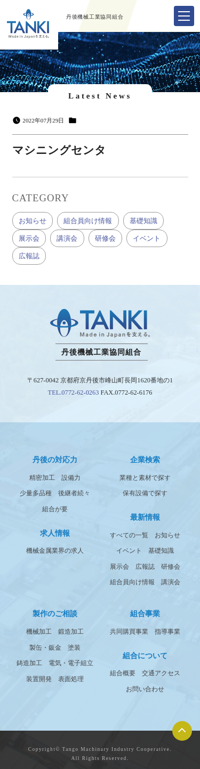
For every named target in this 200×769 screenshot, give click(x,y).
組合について (145, 655)
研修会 (105, 238)
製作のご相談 (55, 613)
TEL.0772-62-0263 (73, 392)
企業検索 (145, 459)
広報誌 (29, 256)
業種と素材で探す (145, 477)
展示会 (29, 238)
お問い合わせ (145, 689)
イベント (147, 238)
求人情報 (55, 533)
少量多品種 (36, 493)
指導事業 (167, 631)
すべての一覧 (129, 535)
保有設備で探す (145, 493)
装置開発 (39, 679)
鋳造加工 (29, 663)
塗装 (74, 647)
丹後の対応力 (55, 459)
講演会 (67, 238)
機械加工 (39, 631)
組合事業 (145, 613)
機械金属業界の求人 (55, 550)
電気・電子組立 (71, 663)
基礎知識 (143, 221)
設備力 (71, 477)
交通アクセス (161, 673)
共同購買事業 (129, 631)
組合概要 (122, 673)
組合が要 (55, 509)
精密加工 (42, 477)
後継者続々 (74, 493)
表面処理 (71, 679)
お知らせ (32, 221)
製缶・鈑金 (45, 647)
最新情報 (145, 517)
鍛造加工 (71, 631)
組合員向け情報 (87, 221)
